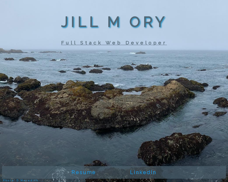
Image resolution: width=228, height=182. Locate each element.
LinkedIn (143, 172)
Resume (83, 172)
